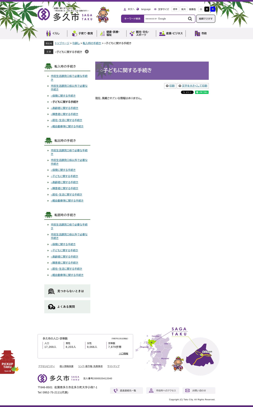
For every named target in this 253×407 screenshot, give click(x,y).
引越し (76, 43)
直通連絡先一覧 (128, 390)
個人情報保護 (66, 366)
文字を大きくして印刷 (194, 85)
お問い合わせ (199, 390)
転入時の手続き (92, 43)
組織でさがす (206, 18)
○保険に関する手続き (63, 95)
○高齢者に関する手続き (64, 108)
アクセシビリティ (46, 366)
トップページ (62, 43)
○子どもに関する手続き (68, 52)
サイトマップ (113, 366)
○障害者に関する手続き (64, 114)
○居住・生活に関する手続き (66, 120)
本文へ (131, 9)
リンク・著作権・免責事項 (90, 366)
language (146, 9)
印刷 (172, 85)
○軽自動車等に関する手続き (67, 126)
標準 (175, 9)
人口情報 (123, 353)
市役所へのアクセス (166, 390)
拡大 (183, 9)
